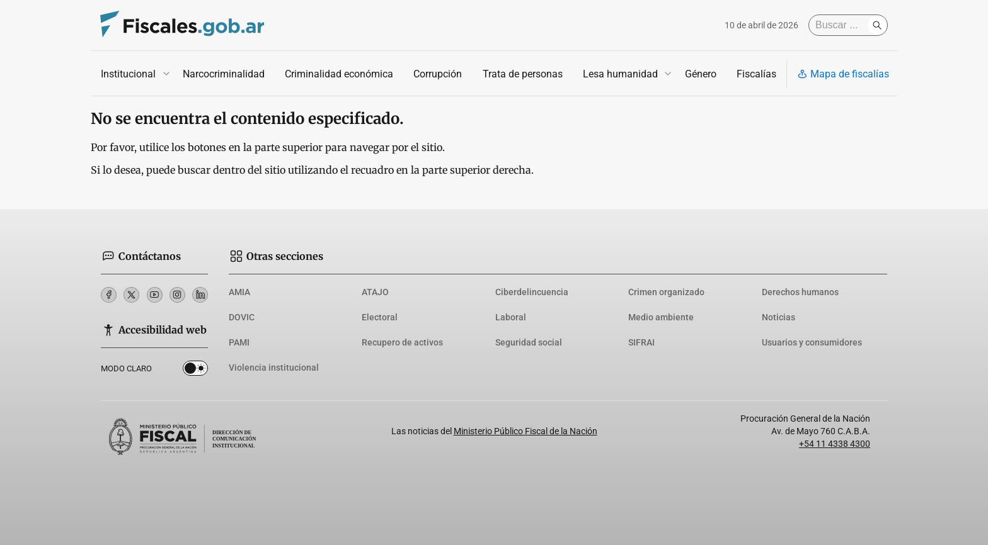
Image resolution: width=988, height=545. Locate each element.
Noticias (778, 317)
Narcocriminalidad (224, 74)
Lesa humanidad (620, 74)
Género (700, 74)
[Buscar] (841, 25)
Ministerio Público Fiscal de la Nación (525, 431)
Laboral (510, 317)
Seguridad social (528, 342)
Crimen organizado (666, 292)
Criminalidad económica (339, 74)
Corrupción (437, 74)
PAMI (239, 342)
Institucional (128, 74)
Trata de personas (523, 74)
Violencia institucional (274, 367)
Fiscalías (756, 74)
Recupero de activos (402, 342)
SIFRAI (641, 342)
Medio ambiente (661, 317)
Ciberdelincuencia (531, 292)
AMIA (239, 292)
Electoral (380, 317)
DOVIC (242, 317)
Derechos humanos (800, 292)
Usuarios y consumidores (812, 342)
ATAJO (375, 292)
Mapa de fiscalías (843, 74)
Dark (195, 371)
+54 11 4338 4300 (834, 444)
